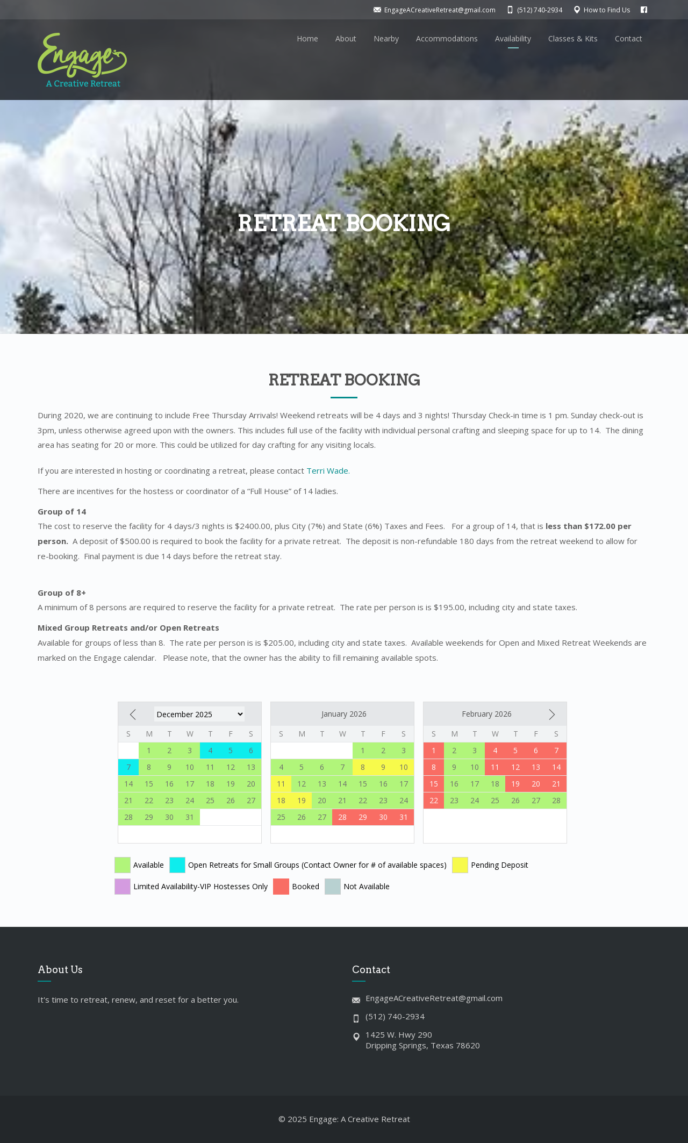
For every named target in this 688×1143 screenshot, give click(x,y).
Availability (513, 38)
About (345, 38)
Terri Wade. (328, 470)
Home (307, 38)
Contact (628, 38)
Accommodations (447, 38)
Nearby (386, 38)
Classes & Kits (573, 38)
